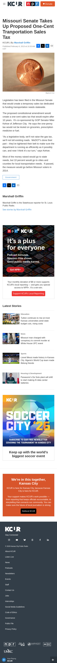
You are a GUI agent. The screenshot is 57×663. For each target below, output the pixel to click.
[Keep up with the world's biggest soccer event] (28, 420)
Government (11, 177)
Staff (7, 585)
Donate (48, 4)
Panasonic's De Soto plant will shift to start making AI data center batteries (37, 380)
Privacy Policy (10, 629)
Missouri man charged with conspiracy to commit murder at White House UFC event (35, 340)
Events (8, 579)
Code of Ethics (11, 612)
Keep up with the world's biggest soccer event (28, 454)
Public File (9, 624)
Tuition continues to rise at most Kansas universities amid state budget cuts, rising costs (35, 321)
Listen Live (9, 557)
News (23, 334)
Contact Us (9, 590)
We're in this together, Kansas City (28, 481)
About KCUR (10, 551)
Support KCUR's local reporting (28, 293)
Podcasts (9, 568)
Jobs (7, 596)
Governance (10, 618)
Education (25, 314)
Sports (23, 354)
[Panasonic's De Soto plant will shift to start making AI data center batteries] (11, 378)
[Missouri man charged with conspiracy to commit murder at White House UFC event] (11, 338)
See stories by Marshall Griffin (17, 209)
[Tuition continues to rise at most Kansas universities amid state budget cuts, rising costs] (11, 318)
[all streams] (53, 660)
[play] (4, 659)
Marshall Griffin (22, 42)
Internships (9, 601)
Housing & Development (31, 373)
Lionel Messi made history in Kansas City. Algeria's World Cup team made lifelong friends (37, 360)
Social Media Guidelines (15, 607)
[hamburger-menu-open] (4, 3)
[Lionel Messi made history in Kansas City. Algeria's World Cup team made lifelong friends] (11, 358)
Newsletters (10, 574)
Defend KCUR (28, 511)
